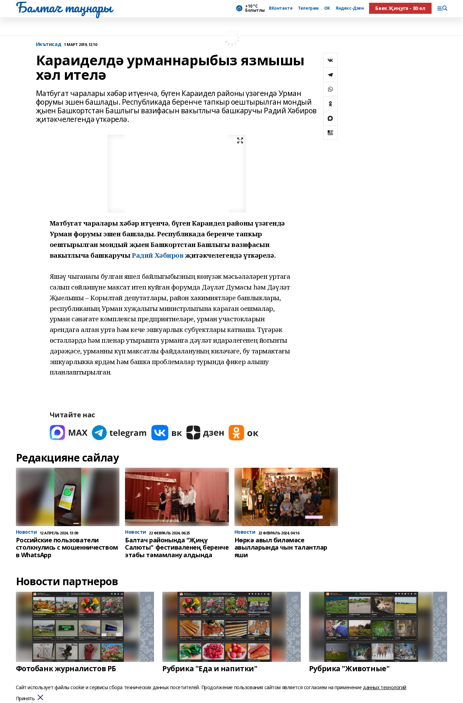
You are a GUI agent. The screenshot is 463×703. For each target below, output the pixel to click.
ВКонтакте (280, 8)
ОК (327, 8)
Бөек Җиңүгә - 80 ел (400, 8)
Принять (25, 699)
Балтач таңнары (64, 7)
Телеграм (308, 8)
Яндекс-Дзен (350, 8)
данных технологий (384, 687)
